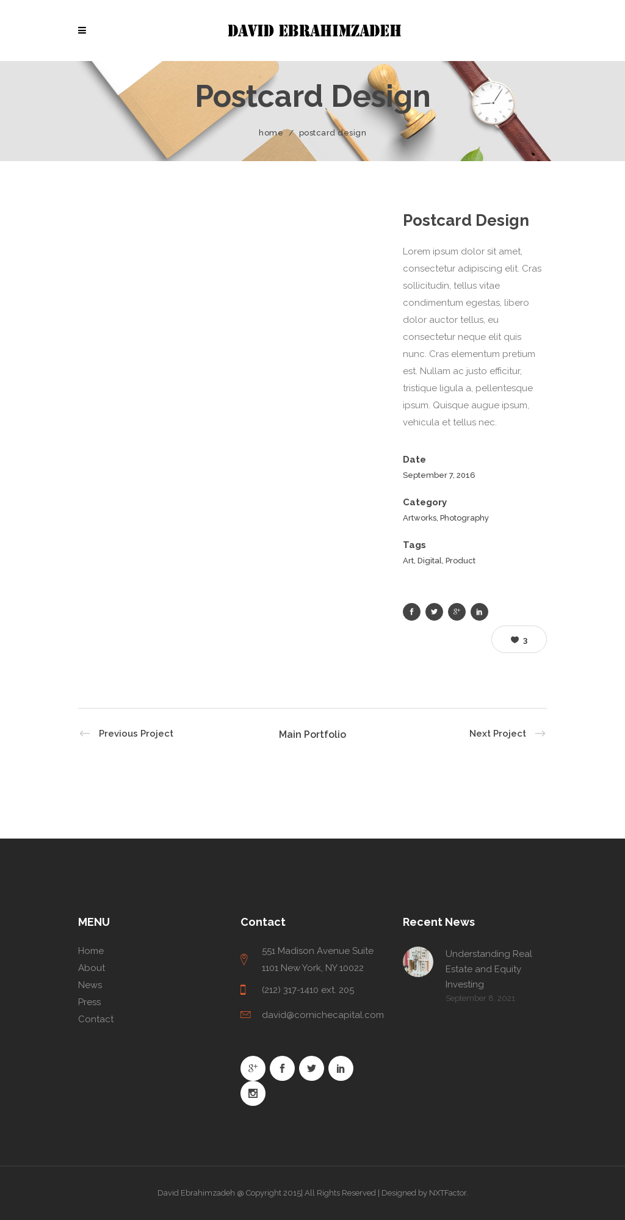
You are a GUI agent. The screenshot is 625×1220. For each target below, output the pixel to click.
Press (89, 1002)
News (90, 985)
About (91, 967)
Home (271, 133)
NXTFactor (447, 1192)
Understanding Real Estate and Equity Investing (489, 969)
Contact (96, 1019)
